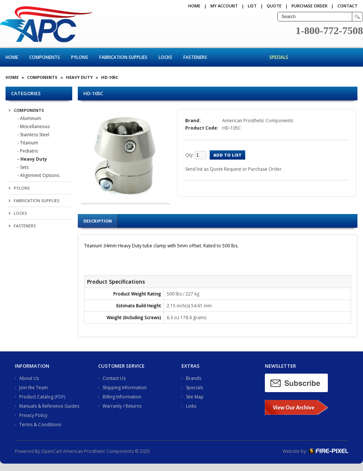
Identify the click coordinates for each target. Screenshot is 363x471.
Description (97, 221)
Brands (193, 378)
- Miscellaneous (33, 126)
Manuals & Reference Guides (49, 406)
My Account (224, 6)
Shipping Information (125, 387)
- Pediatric (28, 151)
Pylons (79, 57)
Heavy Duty (79, 77)
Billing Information (122, 397)
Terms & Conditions (40, 424)
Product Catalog (36, 397)
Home (194, 6)
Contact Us (114, 378)
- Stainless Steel (33, 134)
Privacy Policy (33, 415)
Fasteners (195, 57)
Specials (278, 57)
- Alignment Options (38, 175)
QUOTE (274, 6)
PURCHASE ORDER (309, 6)
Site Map (195, 397)
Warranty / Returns (122, 406)
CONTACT (347, 6)
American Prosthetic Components (257, 120)
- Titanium (27, 143)
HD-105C (109, 77)
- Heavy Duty (32, 159)
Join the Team (33, 387)
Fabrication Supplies (123, 57)
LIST (252, 6)
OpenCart (51, 451)
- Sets (23, 167)
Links (191, 406)
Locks (165, 57)
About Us (29, 378)
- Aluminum (29, 118)
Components (44, 57)
